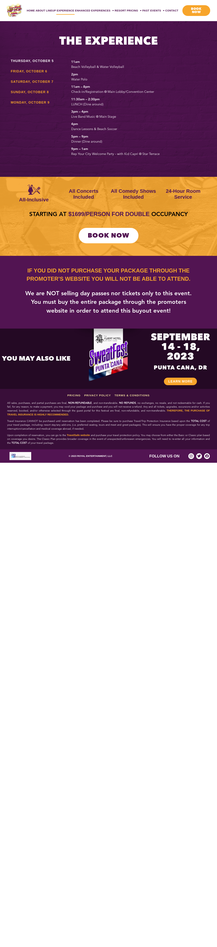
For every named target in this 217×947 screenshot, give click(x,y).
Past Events (153, 11)
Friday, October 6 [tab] (29, 71)
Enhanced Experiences (94, 11)
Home (31, 10)
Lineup (51, 10)
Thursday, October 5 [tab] (32, 61)
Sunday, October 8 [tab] (30, 92)
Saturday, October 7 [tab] (32, 81)
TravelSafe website (78, 435)
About (40, 10)
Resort (120, 10)
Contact (171, 10)
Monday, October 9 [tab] (30, 102)
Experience (65, 10)
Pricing (134, 11)
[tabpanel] (139, 109)
